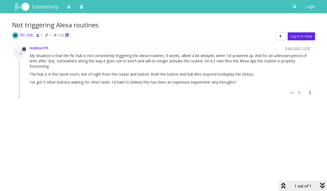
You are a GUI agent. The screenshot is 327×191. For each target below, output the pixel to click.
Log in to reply (301, 36)
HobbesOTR (38, 48)
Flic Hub (26, 34)
